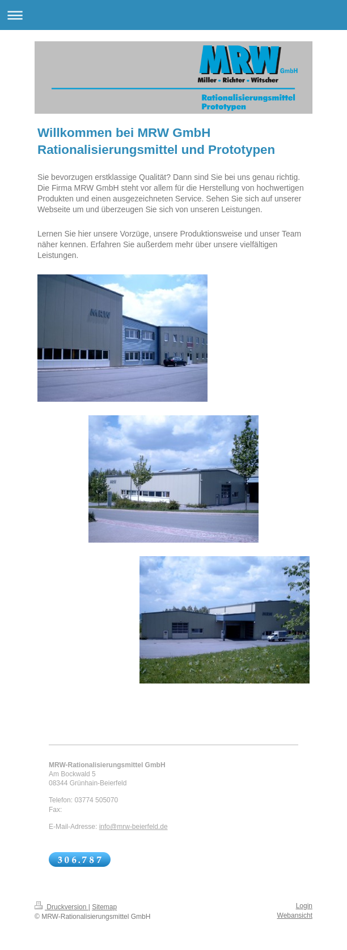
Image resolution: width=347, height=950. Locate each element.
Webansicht (294, 915)
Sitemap (104, 907)
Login (304, 906)
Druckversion (61, 907)
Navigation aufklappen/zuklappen (173, 15)
